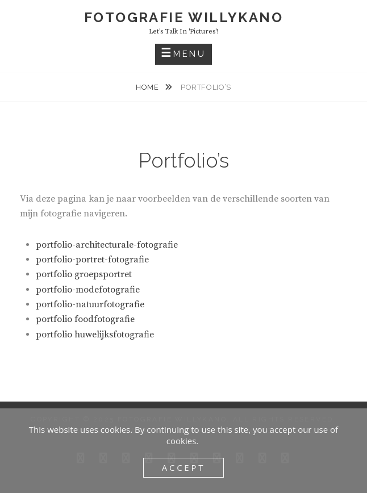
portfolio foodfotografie (85, 319)
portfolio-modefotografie (88, 289)
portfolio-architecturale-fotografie (107, 244)
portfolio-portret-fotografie (92, 259)
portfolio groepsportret (84, 274)
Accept (184, 467)
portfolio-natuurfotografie (90, 304)
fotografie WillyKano (183, 17)
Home (148, 87)
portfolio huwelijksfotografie (95, 334)
